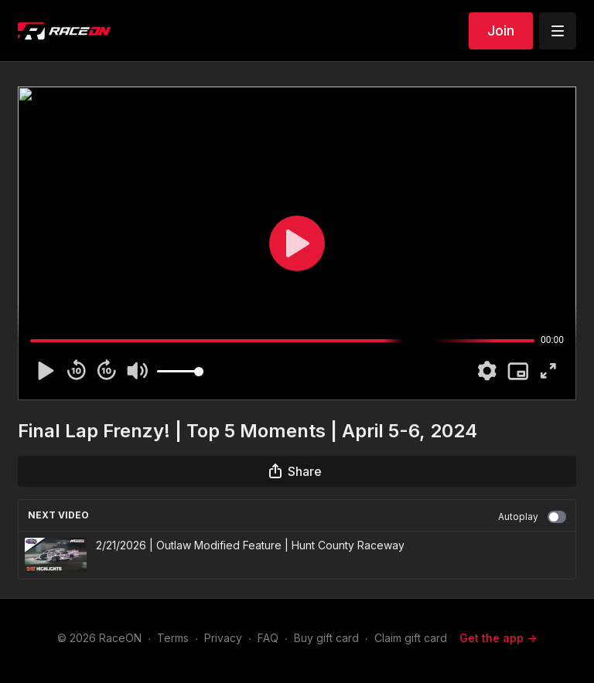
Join (500, 30)
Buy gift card (326, 637)
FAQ (268, 637)
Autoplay (532, 517)
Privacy (223, 637)
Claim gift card (410, 637)
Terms (173, 637)
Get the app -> (498, 637)
